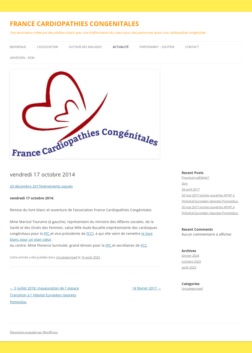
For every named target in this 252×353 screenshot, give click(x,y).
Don (185, 183)
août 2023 (189, 267)
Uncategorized (66, 257)
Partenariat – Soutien (157, 47)
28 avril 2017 (191, 189)
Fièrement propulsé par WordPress (34, 332)
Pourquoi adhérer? (195, 177)
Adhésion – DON (22, 58)
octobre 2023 (191, 261)
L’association (47, 47)
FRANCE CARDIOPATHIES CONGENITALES (74, 23)
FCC (89, 233)
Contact (192, 47)
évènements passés (56, 186)
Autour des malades (85, 47)
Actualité (121, 47)
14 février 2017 (146, 288)
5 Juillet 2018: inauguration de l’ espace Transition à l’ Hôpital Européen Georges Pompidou (44, 295)
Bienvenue (18, 47)
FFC (47, 233)
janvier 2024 (190, 255)
